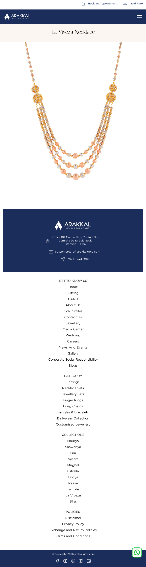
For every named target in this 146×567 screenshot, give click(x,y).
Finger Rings (73, 400)
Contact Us (73, 317)
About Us (73, 305)
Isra (73, 453)
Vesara (73, 459)
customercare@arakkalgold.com (77, 251)
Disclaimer (73, 518)
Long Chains (73, 406)
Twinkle (73, 489)
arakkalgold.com (84, 554)
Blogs (73, 365)
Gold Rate (136, 3)
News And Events (73, 347)
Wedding (73, 335)
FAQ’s (73, 299)
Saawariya (73, 447)
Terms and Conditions (73, 536)
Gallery (73, 353)
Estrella (73, 471)
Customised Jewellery (73, 424)
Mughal (73, 465)
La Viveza (73, 495)
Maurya (73, 441)
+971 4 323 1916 (78, 258)
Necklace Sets (73, 388)
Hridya (73, 477)
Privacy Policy (73, 524)
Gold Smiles (73, 311)
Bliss (73, 501)
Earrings (73, 382)
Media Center (73, 329)
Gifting (73, 293)
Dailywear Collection (73, 418)
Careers (73, 341)
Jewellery (73, 323)
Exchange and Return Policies (73, 530)
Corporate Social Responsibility (73, 359)
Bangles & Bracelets (73, 412)
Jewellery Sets (73, 394)
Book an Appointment (102, 3)
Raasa (73, 483)
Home (73, 287)
